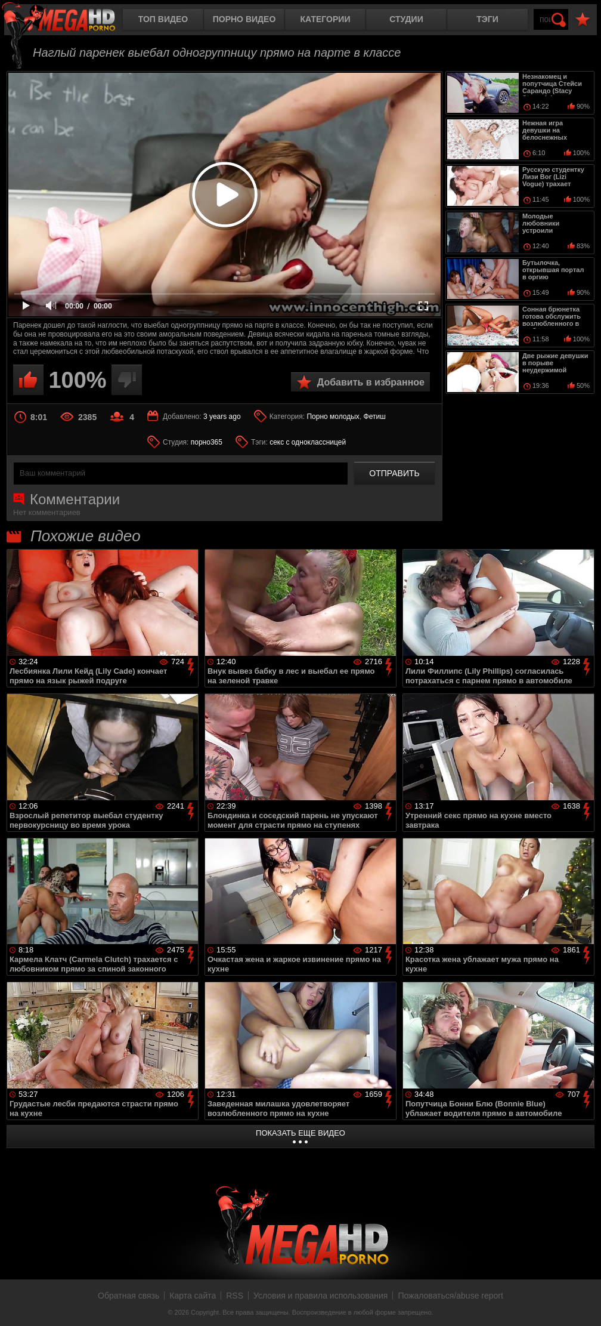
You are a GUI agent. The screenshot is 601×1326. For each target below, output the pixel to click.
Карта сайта (192, 1295)
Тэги (487, 19)
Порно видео (244, 19)
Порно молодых (332, 416)
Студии (406, 19)
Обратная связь (128, 1295)
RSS (234, 1295)
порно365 (206, 442)
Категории (325, 19)
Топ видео (163, 19)
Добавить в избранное (371, 382)
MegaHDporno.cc (68, 20)
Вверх (583, 1304)
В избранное (582, 20)
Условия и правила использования (320, 1295)
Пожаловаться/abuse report (450, 1295)
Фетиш (375, 416)
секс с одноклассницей (307, 442)
